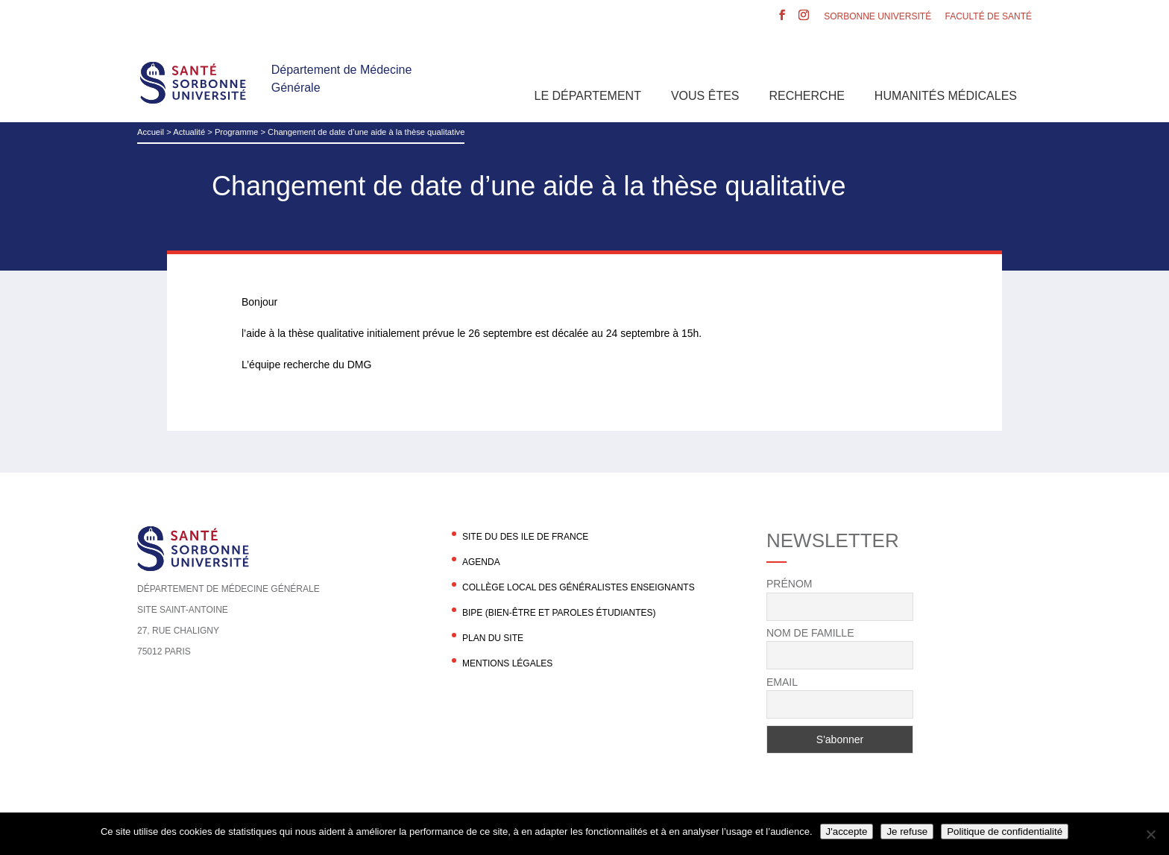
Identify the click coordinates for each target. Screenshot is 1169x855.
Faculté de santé (988, 17)
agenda (481, 562)
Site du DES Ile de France (525, 536)
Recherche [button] (807, 95)
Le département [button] (588, 95)
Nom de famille (810, 633)
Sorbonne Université (877, 17)
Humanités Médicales (946, 95)
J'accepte (847, 831)
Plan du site (492, 638)
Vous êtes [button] (705, 95)
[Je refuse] (1150, 834)
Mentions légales (507, 663)
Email (782, 682)
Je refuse (906, 831)
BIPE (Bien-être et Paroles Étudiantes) (559, 613)
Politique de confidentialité (1004, 831)
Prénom (789, 584)
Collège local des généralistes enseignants (578, 587)
